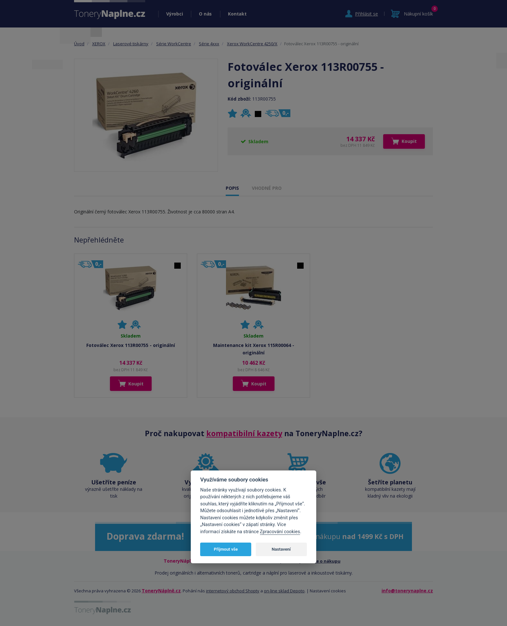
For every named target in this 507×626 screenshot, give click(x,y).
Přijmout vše (226, 549)
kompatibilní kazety (244, 433)
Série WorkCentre (173, 44)
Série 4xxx (209, 44)
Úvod (79, 44)
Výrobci (174, 14)
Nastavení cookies (328, 591)
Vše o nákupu (326, 561)
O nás (205, 14)
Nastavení (281, 549)
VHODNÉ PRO (267, 188)
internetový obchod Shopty (232, 591)
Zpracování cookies (280, 531)
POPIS (232, 188)
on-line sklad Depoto (284, 591)
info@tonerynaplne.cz (407, 591)
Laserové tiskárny (130, 44)
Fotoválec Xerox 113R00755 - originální (130, 345)
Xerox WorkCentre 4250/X (252, 44)
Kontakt (237, 14)
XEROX (98, 44)
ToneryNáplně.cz (161, 591)
